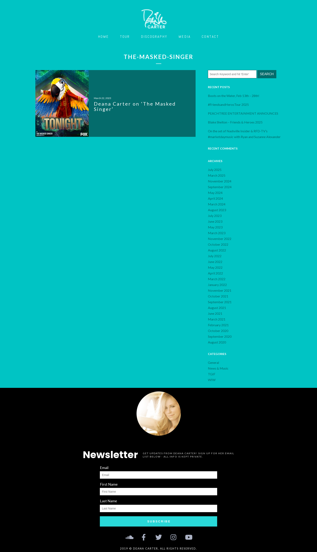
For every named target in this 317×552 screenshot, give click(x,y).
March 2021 (216, 319)
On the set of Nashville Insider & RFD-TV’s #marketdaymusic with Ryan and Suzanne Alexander (244, 134)
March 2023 (216, 233)
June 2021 (215, 313)
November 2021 (219, 290)
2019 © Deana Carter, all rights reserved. (158, 548)
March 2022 (216, 279)
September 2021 (220, 302)
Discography (154, 36)
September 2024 (220, 187)
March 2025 (216, 175)
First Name (109, 484)
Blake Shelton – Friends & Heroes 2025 (235, 122)
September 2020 (220, 336)
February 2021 (218, 325)
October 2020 (218, 331)
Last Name (108, 501)
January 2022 (217, 285)
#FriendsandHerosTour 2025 (228, 104)
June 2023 (215, 221)
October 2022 (218, 244)
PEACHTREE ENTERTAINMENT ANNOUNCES (243, 113)
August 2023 (217, 210)
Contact (210, 36)
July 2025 (214, 170)
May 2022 (215, 267)
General (213, 362)
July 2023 (214, 216)
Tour (125, 36)
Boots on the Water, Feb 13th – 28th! (233, 96)
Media (185, 36)
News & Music (218, 368)
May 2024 (215, 193)
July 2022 (214, 256)
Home (103, 36)
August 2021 (217, 308)
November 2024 (219, 181)
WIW (212, 380)
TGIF (211, 374)
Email (104, 467)
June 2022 (215, 262)
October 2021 (218, 296)
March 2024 (216, 204)
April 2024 (215, 198)
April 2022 (215, 273)
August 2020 (217, 342)
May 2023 (215, 227)
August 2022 (217, 250)
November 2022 (219, 239)
